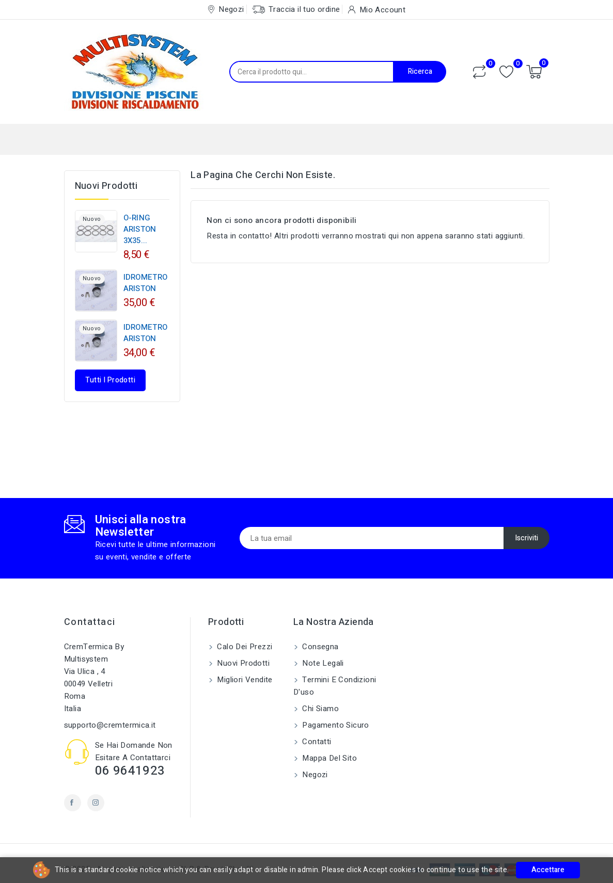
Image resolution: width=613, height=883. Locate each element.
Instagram (95, 802)
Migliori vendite (244, 679)
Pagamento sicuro (334, 725)
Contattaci (90, 622)
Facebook (72, 802)
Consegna (319, 646)
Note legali (322, 663)
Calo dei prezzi (243, 646)
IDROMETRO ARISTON (145, 282)
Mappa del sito (328, 758)
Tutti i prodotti (110, 380)
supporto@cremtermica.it (110, 725)
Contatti (316, 741)
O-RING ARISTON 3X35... (139, 229)
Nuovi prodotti (242, 663)
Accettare (547, 869)
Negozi (314, 774)
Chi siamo (319, 708)
